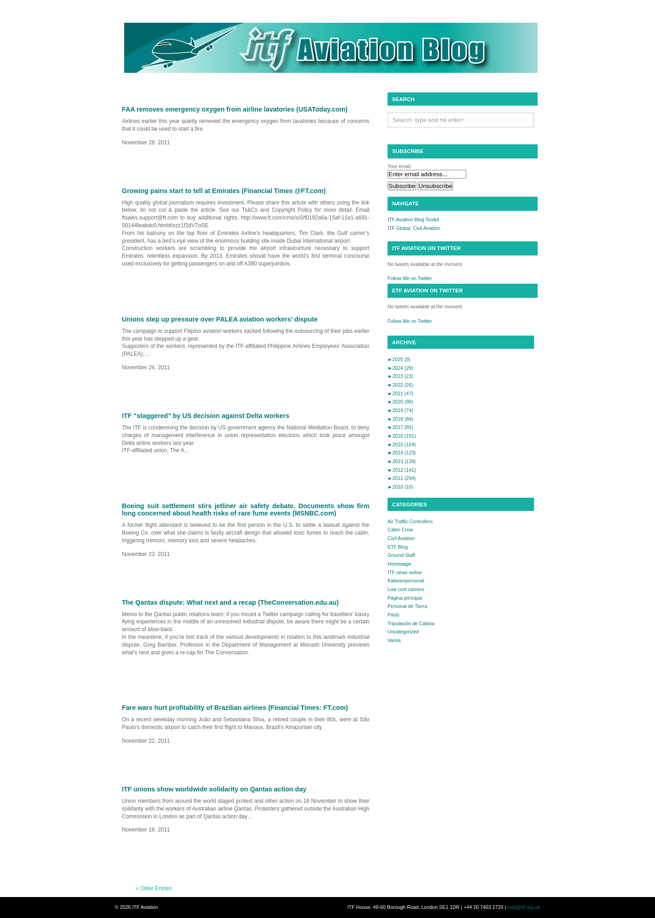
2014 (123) (402, 452)
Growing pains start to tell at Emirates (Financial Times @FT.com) (224, 190)
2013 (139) (402, 461)
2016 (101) (402, 436)
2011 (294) (402, 478)
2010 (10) (400, 487)
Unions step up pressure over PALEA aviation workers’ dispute (219, 319)
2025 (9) (399, 359)
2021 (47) (400, 393)
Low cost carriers (406, 589)
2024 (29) (400, 368)
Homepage (399, 563)
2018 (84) (400, 419)
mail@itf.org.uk (523, 907)
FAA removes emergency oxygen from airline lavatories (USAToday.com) (235, 109)
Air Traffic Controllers (410, 521)
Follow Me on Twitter (410, 278)
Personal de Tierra (407, 606)
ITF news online (405, 572)
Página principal (405, 598)
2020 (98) (400, 401)
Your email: (400, 166)
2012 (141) (402, 470)
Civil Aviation (401, 538)
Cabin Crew (400, 529)
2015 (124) (402, 444)
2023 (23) (400, 376)
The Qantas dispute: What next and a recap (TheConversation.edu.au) (230, 602)
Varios (394, 640)
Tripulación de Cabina (411, 623)
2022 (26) (400, 385)
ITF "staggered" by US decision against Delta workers (205, 415)
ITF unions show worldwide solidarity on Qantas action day (214, 789)
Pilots (393, 614)
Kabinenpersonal (406, 580)
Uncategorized (403, 631)
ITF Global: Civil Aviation (414, 228)
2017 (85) (400, 427)
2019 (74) (400, 410)
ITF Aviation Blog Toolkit (413, 219)
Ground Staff (401, 555)
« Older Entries (154, 888)
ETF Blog (398, 547)
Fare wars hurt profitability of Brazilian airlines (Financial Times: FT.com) (235, 707)
